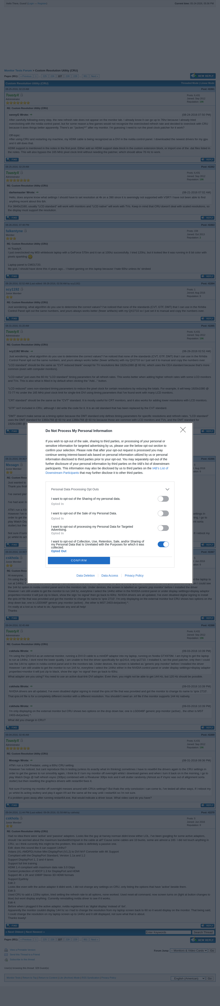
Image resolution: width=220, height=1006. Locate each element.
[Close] (184, 431)
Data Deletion (85, 575)
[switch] (163, 499)
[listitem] (110, 489)
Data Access (109, 575)
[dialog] (110, 503)
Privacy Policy (134, 575)
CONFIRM (79, 560)
